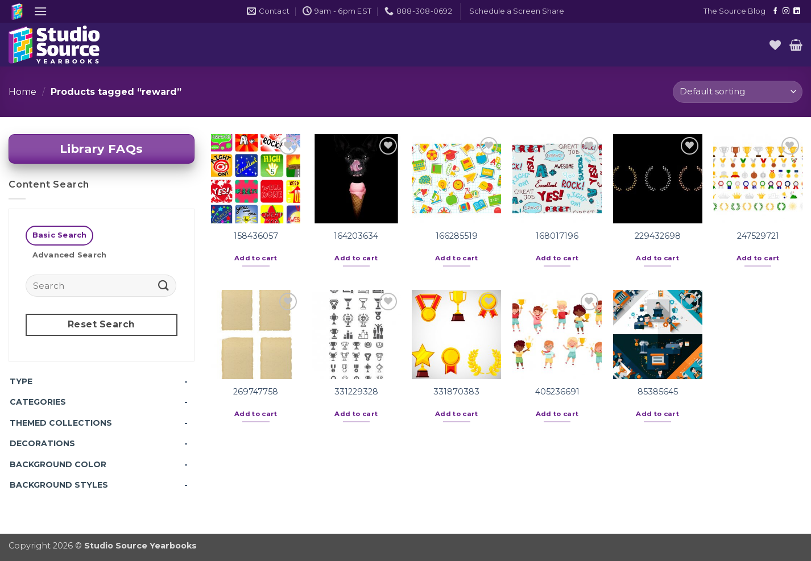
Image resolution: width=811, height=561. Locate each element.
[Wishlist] (775, 44)
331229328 (356, 392)
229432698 (658, 236)
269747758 (255, 392)
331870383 (456, 392)
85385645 (658, 392)
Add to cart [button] (256, 258)
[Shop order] (737, 92)
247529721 (758, 236)
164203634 (356, 236)
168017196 (557, 236)
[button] (40, 11)
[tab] (59, 236)
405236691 (557, 392)
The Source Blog (735, 11)
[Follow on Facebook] (775, 11)
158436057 (256, 236)
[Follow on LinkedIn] (796, 11)
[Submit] (163, 285)
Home (22, 91)
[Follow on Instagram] (786, 11)
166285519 (457, 236)
